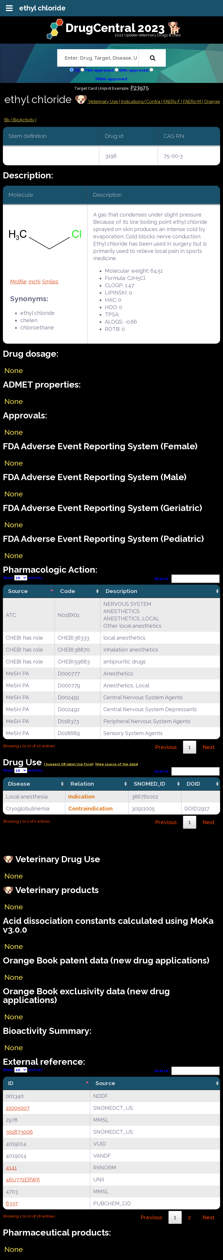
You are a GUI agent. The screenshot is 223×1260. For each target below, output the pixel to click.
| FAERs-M (191, 101)
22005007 (18, 1108)
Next (208, 747)
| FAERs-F (171, 101)
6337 (12, 1203)
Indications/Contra (141, 101)
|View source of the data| (116, 764)
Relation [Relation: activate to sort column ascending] (82, 783)
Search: (187, 578)
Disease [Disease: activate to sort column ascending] (19, 783)
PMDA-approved (111, 79)
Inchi (34, 281)
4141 (11, 1168)
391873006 (19, 1132)
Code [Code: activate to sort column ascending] (67, 591)
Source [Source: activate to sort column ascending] (105, 1083)
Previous (166, 747)
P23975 (139, 88)
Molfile (18, 281)
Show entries (22, 578)
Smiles (50, 281)
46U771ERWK (23, 1179)
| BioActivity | (23, 120)
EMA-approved (133, 70)
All (76, 70)
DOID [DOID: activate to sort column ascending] (193, 783)
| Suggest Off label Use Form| (68, 764)
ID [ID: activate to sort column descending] (10, 1083)
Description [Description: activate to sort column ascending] (121, 591)
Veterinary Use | (104, 101)
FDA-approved (99, 70)
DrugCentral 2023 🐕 (123, 28)
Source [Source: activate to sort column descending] (18, 591)
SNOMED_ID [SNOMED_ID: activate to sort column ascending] (149, 783)
